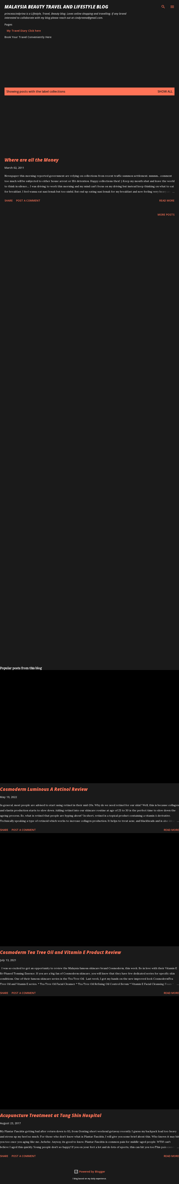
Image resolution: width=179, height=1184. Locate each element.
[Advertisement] (88, 130)
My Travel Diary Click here (24, 30)
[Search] (163, 6)
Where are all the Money (32, 160)
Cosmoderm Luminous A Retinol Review (44, 789)
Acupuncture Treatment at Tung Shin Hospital (50, 1115)
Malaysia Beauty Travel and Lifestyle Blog (56, 7)
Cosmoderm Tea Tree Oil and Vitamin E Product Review (60, 952)
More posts (166, 214)
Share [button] (9, 200)
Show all (165, 91)
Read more (166, 200)
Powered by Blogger (89, 1171)
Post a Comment (28, 200)
